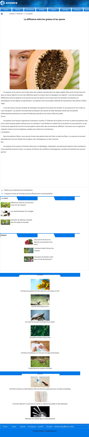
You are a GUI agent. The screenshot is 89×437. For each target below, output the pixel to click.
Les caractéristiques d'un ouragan (22, 211)
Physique (77, 10)
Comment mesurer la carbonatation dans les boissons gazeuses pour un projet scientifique (40, 383)
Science (19, 14)
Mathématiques (58, 427)
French (5, 427)
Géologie (50, 427)
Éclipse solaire (69, 427)
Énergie (41, 10)
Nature (53, 10)
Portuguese (32, 427)
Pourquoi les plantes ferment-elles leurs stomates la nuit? (40, 285)
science (12, 14)
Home (6, 10)
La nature (29, 14)
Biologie (65, 10)
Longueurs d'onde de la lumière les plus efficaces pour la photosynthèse (28, 194)
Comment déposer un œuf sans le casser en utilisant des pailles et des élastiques (40, 398)
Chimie (17, 10)
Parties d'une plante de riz (40, 300)
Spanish (23, 427)
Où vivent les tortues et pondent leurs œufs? (40, 316)
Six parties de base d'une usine (40, 331)
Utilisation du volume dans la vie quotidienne (40, 413)
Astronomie (30, 10)
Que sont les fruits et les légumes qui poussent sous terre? (43, 242)
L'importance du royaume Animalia (40, 362)
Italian (14, 427)
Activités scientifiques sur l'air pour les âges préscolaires (40, 347)
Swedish (40, 427)
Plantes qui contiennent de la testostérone (18, 190)
